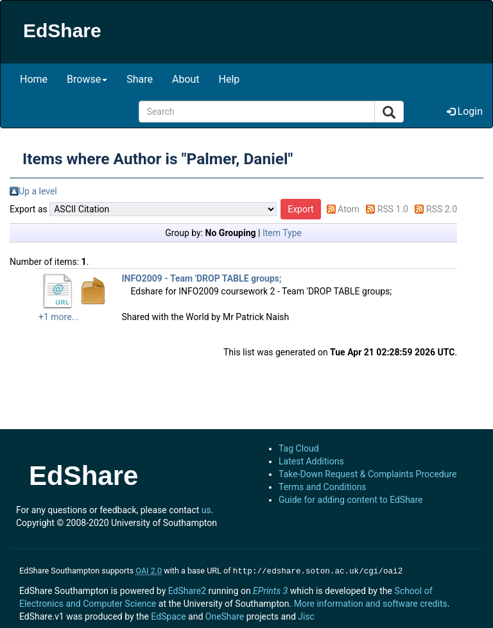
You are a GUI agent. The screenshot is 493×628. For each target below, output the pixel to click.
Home (34, 79)
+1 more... (59, 317)
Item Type (282, 233)
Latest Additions (311, 461)
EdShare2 (187, 589)
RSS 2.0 (441, 209)
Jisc (306, 615)
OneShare (224, 615)
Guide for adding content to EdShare (351, 500)
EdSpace (168, 615)
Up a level (38, 191)
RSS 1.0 (392, 209)
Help (229, 79)
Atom (348, 209)
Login (465, 111)
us (206, 510)
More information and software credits (370, 602)
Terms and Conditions (323, 487)
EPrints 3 (270, 589)
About (186, 79)
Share (139, 79)
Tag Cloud (299, 448)
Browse (87, 79)
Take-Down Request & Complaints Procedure (367, 474)
